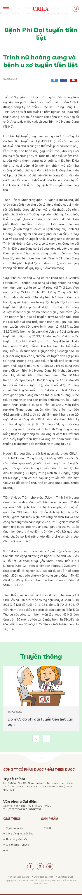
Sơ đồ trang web (65, 876)
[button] (35, 738)
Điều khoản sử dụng (19, 876)
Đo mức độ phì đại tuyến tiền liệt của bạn (40, 722)
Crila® (47, 828)
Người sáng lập (14, 828)
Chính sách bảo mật (43, 876)
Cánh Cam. (42, 883)
